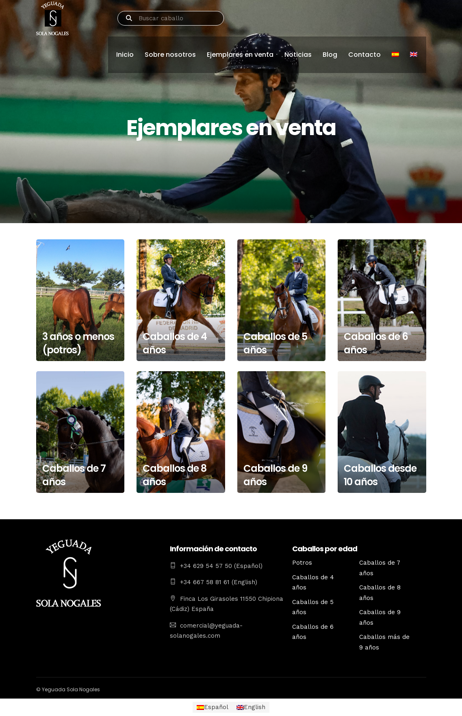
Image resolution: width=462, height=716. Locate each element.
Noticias (298, 54)
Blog (330, 54)
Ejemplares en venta (240, 54)
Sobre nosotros (170, 54)
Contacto (364, 54)
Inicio (125, 54)
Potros (302, 562)
